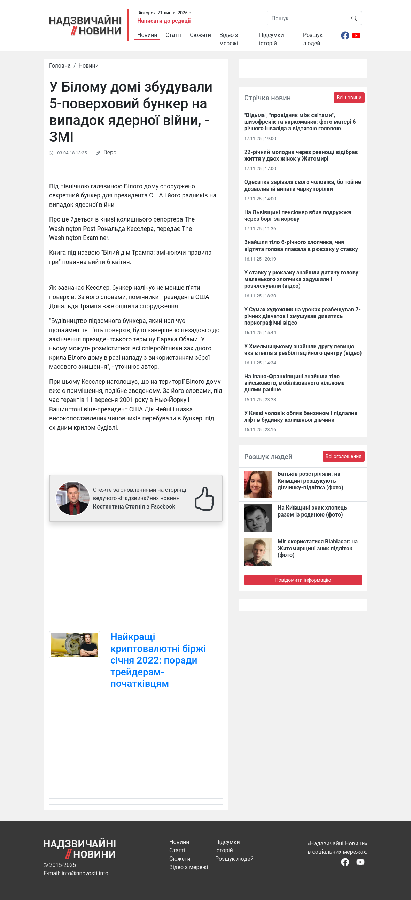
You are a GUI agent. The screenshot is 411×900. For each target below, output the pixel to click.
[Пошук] (307, 18)
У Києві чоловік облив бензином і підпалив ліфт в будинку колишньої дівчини (300, 416)
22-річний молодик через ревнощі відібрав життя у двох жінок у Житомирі (301, 155)
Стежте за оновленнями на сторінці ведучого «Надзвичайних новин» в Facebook (139, 498)
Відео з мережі (228, 39)
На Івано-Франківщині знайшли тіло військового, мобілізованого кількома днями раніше (294, 383)
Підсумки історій (271, 39)
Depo (109, 152)
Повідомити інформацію (303, 580)
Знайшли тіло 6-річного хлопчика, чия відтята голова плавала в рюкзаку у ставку (301, 245)
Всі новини (349, 97)
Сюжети (200, 35)
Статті (173, 35)
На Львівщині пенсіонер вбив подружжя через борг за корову (297, 215)
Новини (147, 35)
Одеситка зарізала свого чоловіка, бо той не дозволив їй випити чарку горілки (302, 185)
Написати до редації (164, 20)
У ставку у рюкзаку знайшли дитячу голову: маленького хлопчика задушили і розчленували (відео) (302, 279)
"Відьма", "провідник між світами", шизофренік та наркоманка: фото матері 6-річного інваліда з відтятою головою (301, 122)
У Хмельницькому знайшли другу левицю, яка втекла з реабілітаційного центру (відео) (303, 349)
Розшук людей (313, 39)
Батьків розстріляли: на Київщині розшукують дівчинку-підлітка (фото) (310, 480)
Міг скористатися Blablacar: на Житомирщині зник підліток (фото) (318, 548)
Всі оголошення (344, 456)
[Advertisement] (136, 576)
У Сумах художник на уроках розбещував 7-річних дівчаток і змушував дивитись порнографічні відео (302, 316)
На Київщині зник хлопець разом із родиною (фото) (312, 511)
